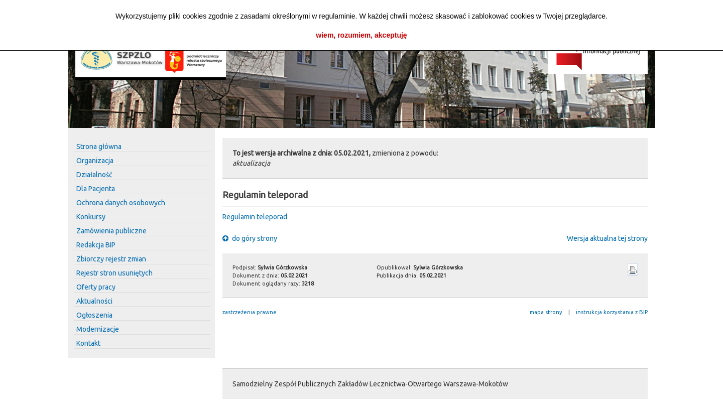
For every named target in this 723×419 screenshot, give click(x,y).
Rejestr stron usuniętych (114, 273)
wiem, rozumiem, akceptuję (361, 35)
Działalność (94, 175)
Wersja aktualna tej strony (607, 238)
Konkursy (90, 217)
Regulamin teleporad (254, 217)
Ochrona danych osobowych (120, 203)
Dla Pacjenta (95, 189)
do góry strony (249, 238)
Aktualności (94, 301)
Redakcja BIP (95, 245)
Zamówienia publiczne (111, 231)
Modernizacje (97, 329)
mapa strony (546, 312)
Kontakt (88, 343)
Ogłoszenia (94, 315)
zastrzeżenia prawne (249, 312)
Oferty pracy (95, 287)
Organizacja (94, 161)
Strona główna (99, 147)
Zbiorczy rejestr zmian (111, 259)
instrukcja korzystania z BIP (612, 312)
